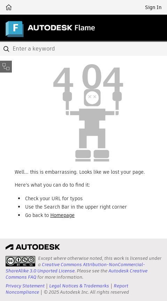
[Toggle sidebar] (6, 67)
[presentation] (20, 261)
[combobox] (83, 49)
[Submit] (7, 49)
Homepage (62, 215)
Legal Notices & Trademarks (79, 286)
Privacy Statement (25, 286)
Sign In (153, 7)
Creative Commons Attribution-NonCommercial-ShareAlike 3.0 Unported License (75, 267)
